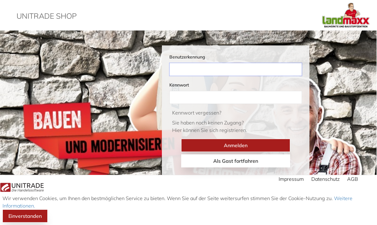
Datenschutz (325, 179)
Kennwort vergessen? (196, 113)
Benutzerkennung (187, 57)
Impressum (291, 179)
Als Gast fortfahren (235, 161)
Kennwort (179, 85)
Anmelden (235, 145)
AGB (352, 179)
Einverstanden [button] (25, 216)
